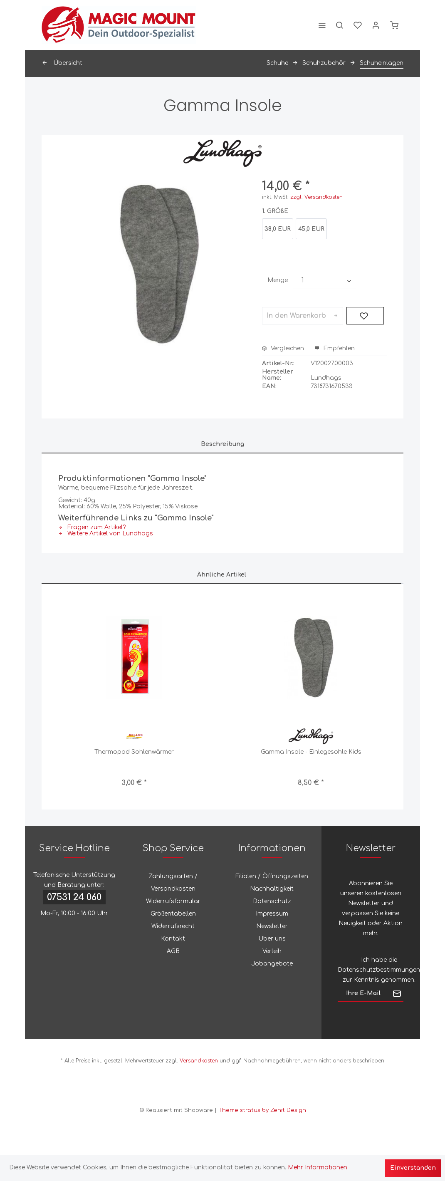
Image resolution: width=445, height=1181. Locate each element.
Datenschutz (272, 901)
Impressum (272, 914)
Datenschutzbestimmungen (379, 970)
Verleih (272, 951)
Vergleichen (283, 348)
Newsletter (272, 926)
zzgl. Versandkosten (316, 197)
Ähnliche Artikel (221, 575)
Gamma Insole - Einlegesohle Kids (311, 752)
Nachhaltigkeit (272, 889)
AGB (173, 951)
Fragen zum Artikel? (92, 527)
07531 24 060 (74, 897)
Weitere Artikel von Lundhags (105, 533)
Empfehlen (334, 348)
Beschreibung (222, 444)
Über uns (272, 939)
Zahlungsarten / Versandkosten (173, 882)
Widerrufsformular (173, 901)
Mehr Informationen (317, 1167)
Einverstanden (413, 1168)
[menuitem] (322, 25)
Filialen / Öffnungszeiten (271, 876)
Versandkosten (199, 1061)
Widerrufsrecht (173, 926)
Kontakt (173, 939)
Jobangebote (272, 964)
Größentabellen (173, 914)
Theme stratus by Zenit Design (262, 1110)
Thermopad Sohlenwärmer (134, 752)
